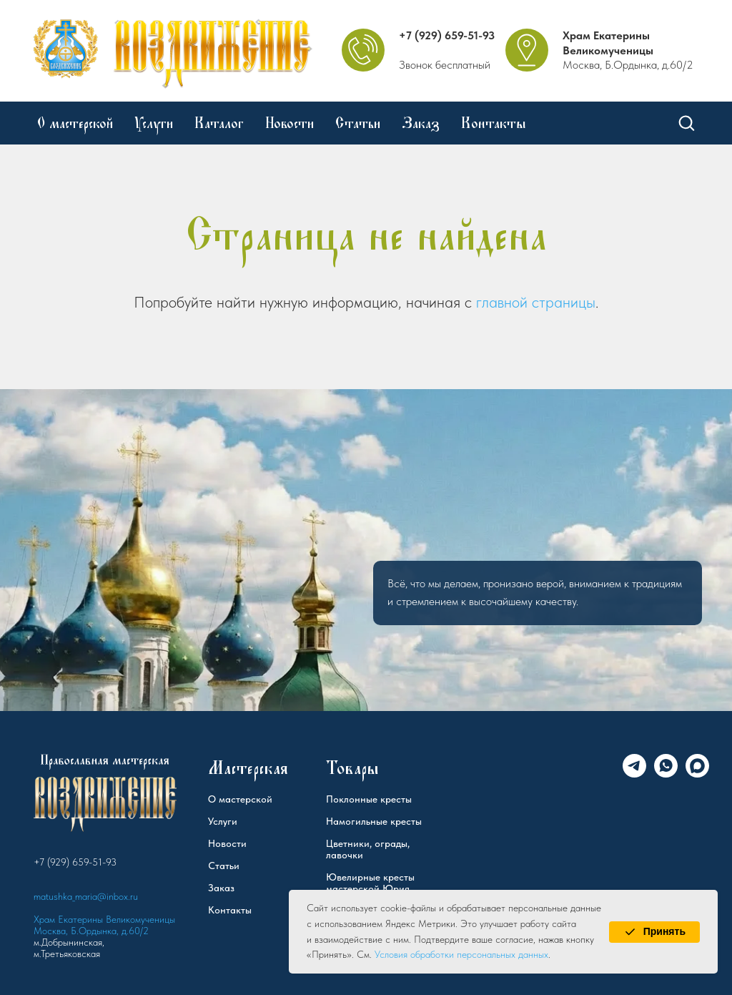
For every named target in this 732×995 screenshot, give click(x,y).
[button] (686, 122)
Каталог (219, 123)
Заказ (421, 123)
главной (502, 302)
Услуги (153, 123)
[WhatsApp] (666, 774)
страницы (563, 302)
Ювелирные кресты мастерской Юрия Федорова (370, 888)
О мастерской (75, 123)
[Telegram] (634, 774)
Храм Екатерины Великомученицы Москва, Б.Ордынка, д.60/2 (104, 924)
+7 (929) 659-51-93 (447, 35)
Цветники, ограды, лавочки (368, 849)
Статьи (357, 123)
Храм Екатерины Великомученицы (608, 43)
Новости (289, 123)
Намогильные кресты (374, 821)
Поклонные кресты (369, 799)
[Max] (697, 774)
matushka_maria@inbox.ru (86, 896)
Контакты (493, 123)
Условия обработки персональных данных (461, 954)
